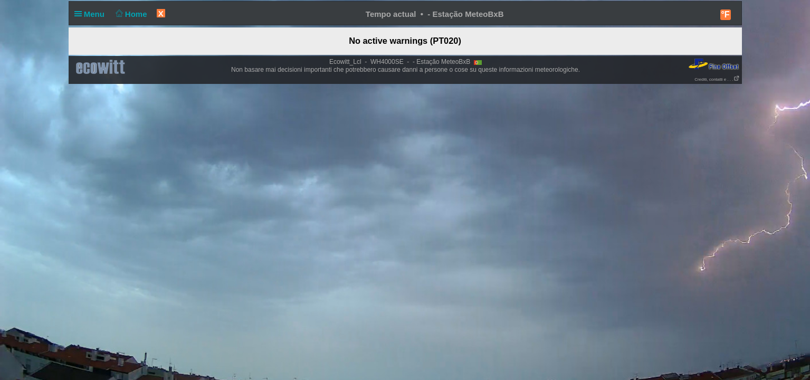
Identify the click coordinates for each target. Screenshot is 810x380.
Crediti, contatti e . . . (716, 79)
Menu (91, 14)
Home (130, 14)
